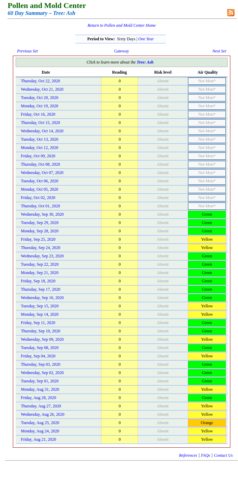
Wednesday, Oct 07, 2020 (42, 172)
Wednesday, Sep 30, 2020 (42, 214)
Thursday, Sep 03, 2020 (40, 364)
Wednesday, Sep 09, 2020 (42, 339)
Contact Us (223, 455)
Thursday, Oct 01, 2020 (40, 206)
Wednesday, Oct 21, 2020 (42, 89)
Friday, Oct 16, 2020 (38, 114)
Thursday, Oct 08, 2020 (40, 164)
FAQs (205, 455)
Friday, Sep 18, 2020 (38, 281)
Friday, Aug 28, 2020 (38, 397)
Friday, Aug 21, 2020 (38, 439)
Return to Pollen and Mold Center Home (122, 25)
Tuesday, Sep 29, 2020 (39, 222)
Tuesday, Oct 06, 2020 (39, 181)
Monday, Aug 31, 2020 (40, 389)
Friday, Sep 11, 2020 (38, 322)
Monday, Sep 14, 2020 (39, 314)
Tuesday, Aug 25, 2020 (40, 422)
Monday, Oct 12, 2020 (39, 147)
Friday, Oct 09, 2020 (38, 156)
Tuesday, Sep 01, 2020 (39, 381)
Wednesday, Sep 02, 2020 (42, 372)
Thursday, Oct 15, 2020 (40, 122)
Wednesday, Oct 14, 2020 (42, 131)
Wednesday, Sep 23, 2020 (42, 256)
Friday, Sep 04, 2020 (38, 356)
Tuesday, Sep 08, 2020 (39, 347)
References (188, 455)
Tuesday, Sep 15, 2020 (39, 306)
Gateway (121, 51)
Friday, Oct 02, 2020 (38, 197)
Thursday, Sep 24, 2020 (40, 247)
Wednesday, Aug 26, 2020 (42, 414)
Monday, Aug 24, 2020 (40, 431)
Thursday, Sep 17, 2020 (40, 289)
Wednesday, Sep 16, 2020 (42, 297)
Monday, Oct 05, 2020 (39, 189)
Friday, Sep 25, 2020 (38, 239)
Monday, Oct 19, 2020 (39, 106)
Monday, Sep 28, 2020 (39, 231)
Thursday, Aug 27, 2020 (41, 406)
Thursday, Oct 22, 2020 (40, 80)
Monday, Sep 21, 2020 (39, 272)
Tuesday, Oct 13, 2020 (39, 139)
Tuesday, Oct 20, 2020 (39, 97)
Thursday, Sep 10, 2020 (40, 331)
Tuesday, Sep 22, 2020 (39, 264)
